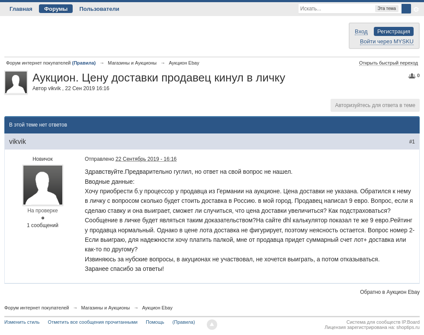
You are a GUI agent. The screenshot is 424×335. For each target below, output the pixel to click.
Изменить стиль (22, 322)
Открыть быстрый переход (388, 62)
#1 (412, 142)
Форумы (56, 9)
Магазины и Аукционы (105, 307)
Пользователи (99, 9)
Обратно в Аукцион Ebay (390, 292)
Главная (21, 9)
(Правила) (184, 322)
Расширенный (416, 9)
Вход (361, 31)
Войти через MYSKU (387, 41)
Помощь (155, 322)
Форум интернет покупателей (36, 307)
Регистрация (393, 31)
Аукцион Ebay (157, 307)
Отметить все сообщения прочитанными (93, 322)
